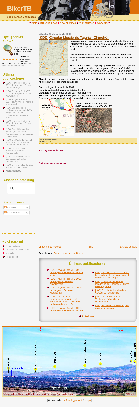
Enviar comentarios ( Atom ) (68, 253)
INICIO (34, 23)
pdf (65, 400)
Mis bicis (10, 253)
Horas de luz (12, 257)
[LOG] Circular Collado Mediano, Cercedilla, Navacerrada (111, 291)
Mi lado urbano (13, 246)
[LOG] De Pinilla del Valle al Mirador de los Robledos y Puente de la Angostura (112, 284)
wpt (80, 400)
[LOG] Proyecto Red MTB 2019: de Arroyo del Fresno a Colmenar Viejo (66, 272)
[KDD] (48, 141)
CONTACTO (102, 23)
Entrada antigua (128, 246)
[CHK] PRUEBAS (86, 23)
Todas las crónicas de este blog (17, 64)
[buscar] (21, 188)
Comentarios (12, 212)
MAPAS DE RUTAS (49, 23)
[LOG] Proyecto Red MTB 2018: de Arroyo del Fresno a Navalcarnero (66, 281)
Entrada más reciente (50, 246)
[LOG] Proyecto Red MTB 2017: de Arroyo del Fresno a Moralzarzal (66, 290)
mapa (88, 400)
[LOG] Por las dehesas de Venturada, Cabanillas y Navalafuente (108, 299)
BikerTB (19, 8)
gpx (75, 400)
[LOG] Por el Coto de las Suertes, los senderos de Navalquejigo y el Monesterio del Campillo (112, 275)
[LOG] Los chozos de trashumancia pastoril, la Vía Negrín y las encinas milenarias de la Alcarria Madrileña (65, 300)
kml (70, 400)
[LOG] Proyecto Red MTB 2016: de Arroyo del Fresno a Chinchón (66, 309)
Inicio (90, 246)
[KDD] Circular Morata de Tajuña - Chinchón (74, 37)
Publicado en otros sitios (17, 249)
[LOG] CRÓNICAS (68, 23)
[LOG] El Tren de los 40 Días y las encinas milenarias (112, 306)
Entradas (10, 207)
